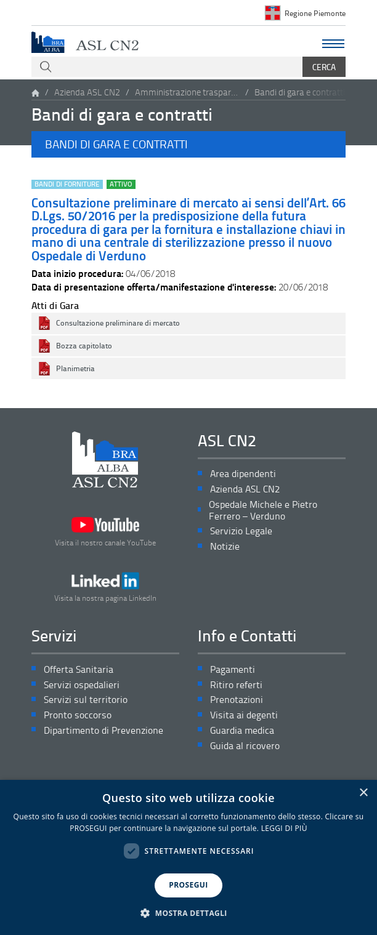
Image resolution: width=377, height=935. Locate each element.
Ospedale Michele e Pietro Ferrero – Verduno (263, 510)
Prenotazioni (236, 699)
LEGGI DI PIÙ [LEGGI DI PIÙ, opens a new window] (284, 828)
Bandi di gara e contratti (299, 92)
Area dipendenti (243, 474)
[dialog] (188, 857)
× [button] (363, 793)
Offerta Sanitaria (78, 669)
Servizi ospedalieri (82, 685)
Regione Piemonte (315, 12)
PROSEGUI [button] (188, 885)
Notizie (225, 546)
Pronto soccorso (77, 715)
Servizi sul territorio (86, 699)
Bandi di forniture (66, 184)
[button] (188, 144)
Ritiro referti (236, 685)
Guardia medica (242, 730)
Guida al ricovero (245, 746)
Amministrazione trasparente (187, 92)
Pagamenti (232, 669)
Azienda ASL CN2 (87, 92)
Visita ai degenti (244, 715)
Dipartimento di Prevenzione (103, 730)
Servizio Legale (241, 531)
